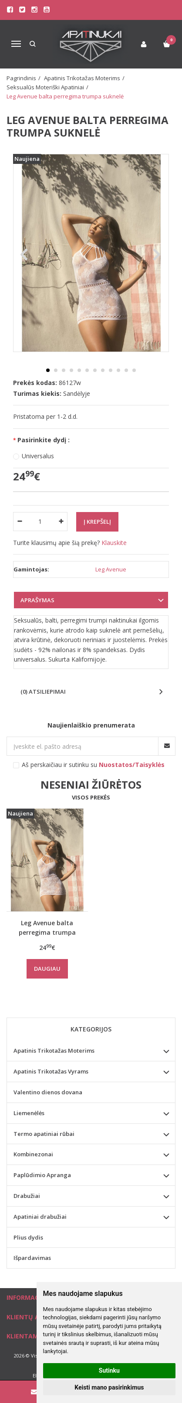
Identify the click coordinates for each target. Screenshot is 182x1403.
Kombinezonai (33, 1154)
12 (134, 370)
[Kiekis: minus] (19, 521)
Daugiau (47, 968)
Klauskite (114, 542)
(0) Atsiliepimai (43, 691)
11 (126, 370)
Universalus (38, 456)
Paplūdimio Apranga (42, 1175)
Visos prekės (91, 797)
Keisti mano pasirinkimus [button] (109, 1387)
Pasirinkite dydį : (43, 440)
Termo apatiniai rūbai (43, 1134)
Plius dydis (28, 1237)
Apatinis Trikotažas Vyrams (50, 1071)
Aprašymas (37, 600)
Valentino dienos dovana (47, 1092)
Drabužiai (26, 1196)
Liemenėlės (28, 1113)
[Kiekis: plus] (61, 521)
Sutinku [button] (109, 1370)
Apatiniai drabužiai (40, 1216)
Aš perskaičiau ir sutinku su (93, 764)
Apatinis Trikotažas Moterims (53, 1050)
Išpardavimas (32, 1258)
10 (118, 370)
